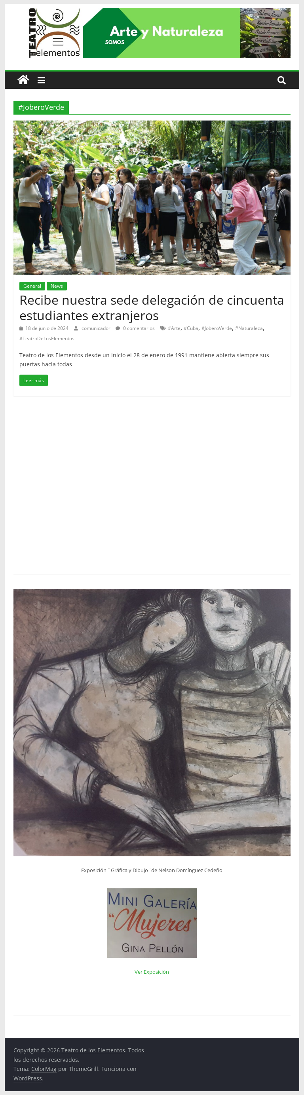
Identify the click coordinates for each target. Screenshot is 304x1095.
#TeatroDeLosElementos (46, 338)
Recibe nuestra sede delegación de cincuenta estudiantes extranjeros (151, 307)
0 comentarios (135, 328)
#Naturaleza (249, 328)
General (32, 286)
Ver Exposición (152, 971)
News (57, 286)
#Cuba (191, 328)
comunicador (97, 328)
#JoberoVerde (216, 328)
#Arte (174, 328)
